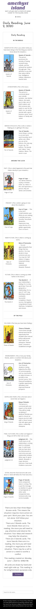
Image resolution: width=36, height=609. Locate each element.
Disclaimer (18, 574)
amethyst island (18, 5)
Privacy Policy (23, 601)
